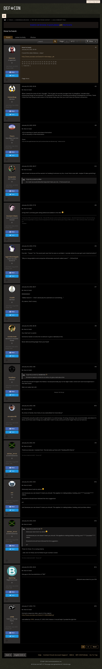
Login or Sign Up (93, 2)
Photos (33, 37)
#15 (95, 606)
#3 (96, 125)
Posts (8, 37)
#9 (96, 367)
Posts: (8, 68)
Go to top (93, 655)
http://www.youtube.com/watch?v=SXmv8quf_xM (38, 57)
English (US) (19, 655)
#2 (96, 86)
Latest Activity (20, 37)
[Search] (47, 41)
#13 (95, 521)
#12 (95, 482)
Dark (8, 655)
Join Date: (9, 66)
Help (39, 655)
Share (12, 72)
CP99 (32, 619)
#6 (96, 246)
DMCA (71, 655)
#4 (95, 166)
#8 (96, 326)
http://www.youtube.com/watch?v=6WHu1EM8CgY (38, 615)
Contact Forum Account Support (55, 655)
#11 (96, 443)
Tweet (12, 75)
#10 (95, 406)
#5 (96, 205)
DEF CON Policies (82, 655)
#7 (96, 287)
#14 (95, 567)
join (61, 25)
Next (95, 647)
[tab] (8, 37)
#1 (96, 47)
